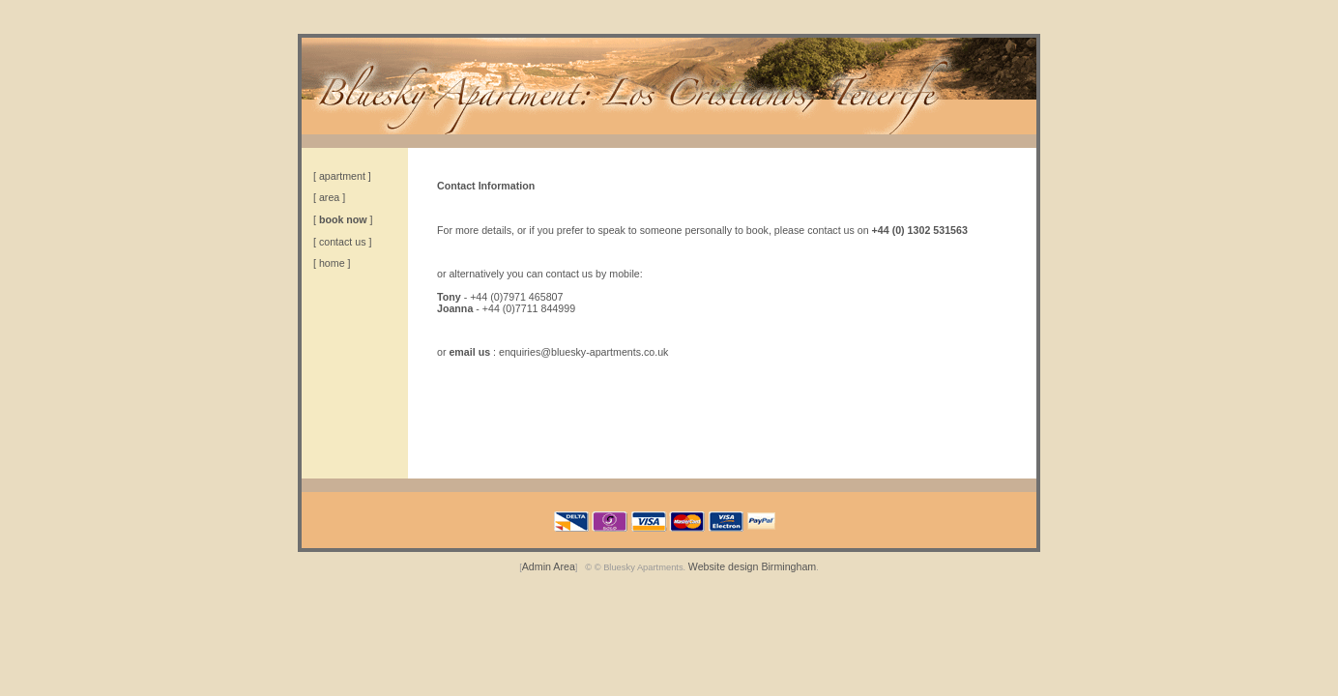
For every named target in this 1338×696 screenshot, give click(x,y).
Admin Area (548, 566)
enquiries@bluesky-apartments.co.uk (583, 352)
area (329, 197)
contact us (342, 241)
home (332, 263)
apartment (342, 176)
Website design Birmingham (752, 566)
